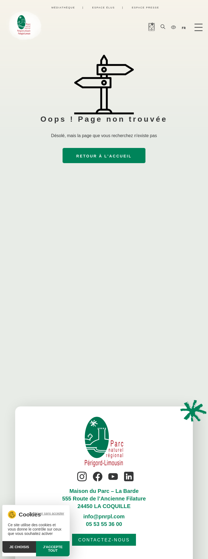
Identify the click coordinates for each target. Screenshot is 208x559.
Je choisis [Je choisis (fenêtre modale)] (19, 547)
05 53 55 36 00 (104, 524)
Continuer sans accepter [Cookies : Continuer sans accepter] (46, 513)
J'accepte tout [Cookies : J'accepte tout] (53, 548)
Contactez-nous (104, 540)
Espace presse (145, 7)
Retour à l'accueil (104, 156)
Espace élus (103, 7)
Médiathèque (63, 7)
